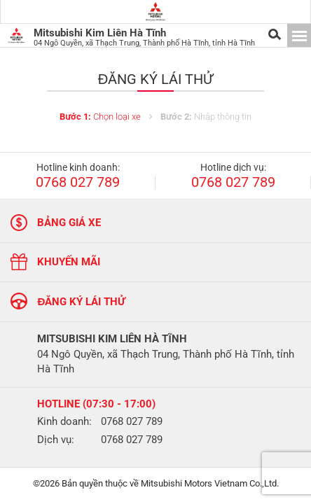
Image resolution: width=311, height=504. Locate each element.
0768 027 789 (78, 183)
